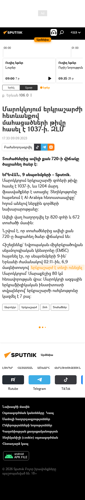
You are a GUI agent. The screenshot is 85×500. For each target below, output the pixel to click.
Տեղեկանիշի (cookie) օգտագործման (30, 437)
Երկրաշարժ (29, 307)
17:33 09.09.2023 (14, 138)
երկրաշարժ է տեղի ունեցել (57, 267)
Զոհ (44, 307)
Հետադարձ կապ (15, 443)
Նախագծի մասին (15, 406)
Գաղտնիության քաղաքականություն (30, 431)
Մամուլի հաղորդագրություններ (26, 419)
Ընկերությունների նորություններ (27, 425)
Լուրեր (10, 67)
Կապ (50, 413)
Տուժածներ (60, 307)
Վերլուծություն (67, 368)
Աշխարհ (43, 368)
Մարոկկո (10, 307)
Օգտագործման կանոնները (23, 413)
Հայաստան (25, 368)
